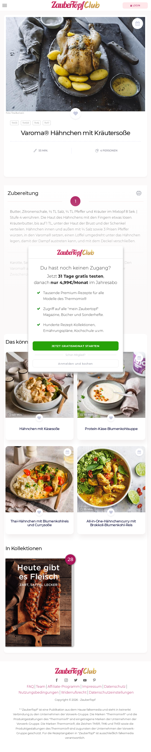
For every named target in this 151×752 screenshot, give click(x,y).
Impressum (92, 687)
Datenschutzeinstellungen (111, 692)
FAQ (30, 687)
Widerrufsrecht (74, 692)
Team (40, 687)
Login (135, 5)
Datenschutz (115, 687)
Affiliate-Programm (64, 687)
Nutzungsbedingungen (39, 692)
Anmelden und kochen (75, 363)
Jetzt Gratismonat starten (76, 346)
